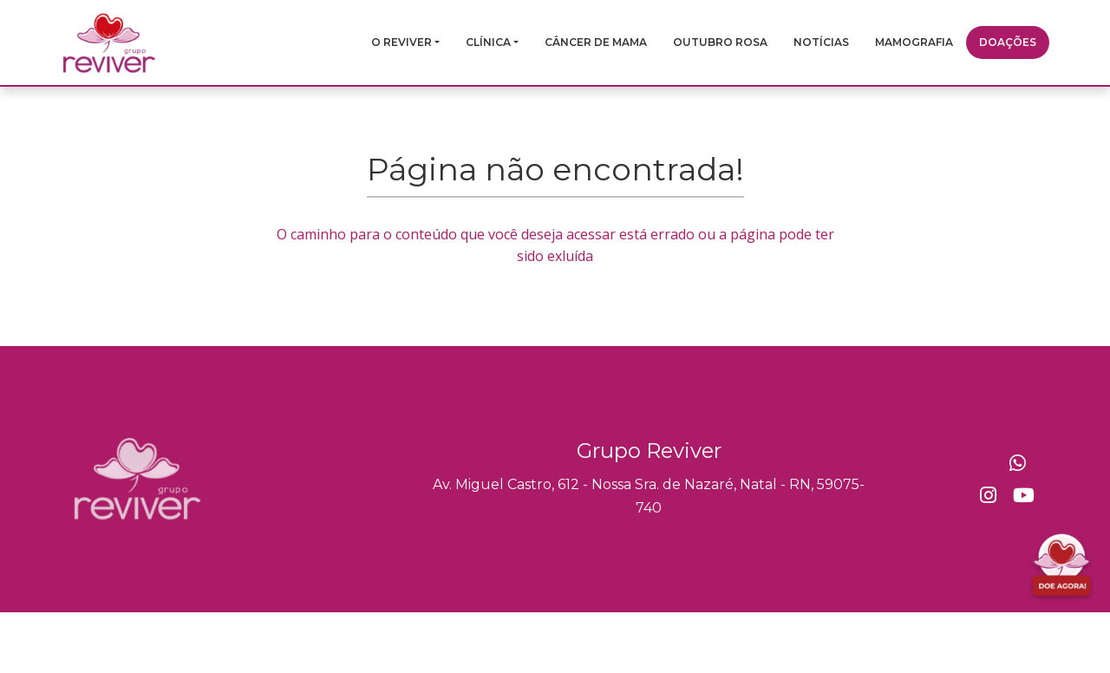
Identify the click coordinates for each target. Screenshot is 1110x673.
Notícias (821, 42)
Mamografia (914, 42)
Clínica (488, 42)
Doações (1007, 42)
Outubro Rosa (720, 42)
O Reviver (401, 42)
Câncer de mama (596, 42)
